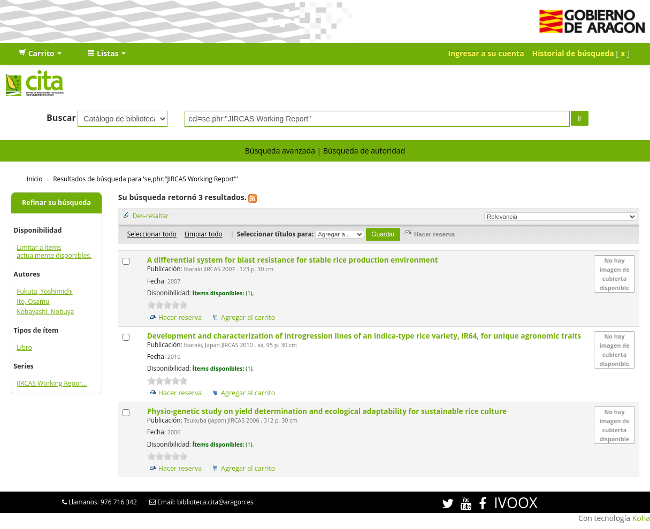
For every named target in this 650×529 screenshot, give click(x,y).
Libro (24, 347)
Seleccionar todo (152, 233)
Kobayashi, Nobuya (45, 311)
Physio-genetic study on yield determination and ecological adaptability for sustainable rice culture (328, 411)
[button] (40, 53)
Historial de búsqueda (573, 53)
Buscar (61, 117)
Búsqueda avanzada (280, 150)
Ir (579, 118)
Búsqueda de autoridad (364, 150)
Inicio (34, 178)
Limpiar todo (204, 233)
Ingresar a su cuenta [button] (486, 53)
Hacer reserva (180, 317)
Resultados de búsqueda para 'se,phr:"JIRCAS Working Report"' (145, 178)
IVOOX (515, 502)
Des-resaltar (151, 215)
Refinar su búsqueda (56, 202)
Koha (641, 518)
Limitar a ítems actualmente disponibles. (54, 251)
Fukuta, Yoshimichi (44, 291)
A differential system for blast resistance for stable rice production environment (293, 260)
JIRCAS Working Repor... (52, 383)
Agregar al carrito (248, 317)
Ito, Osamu (33, 301)
